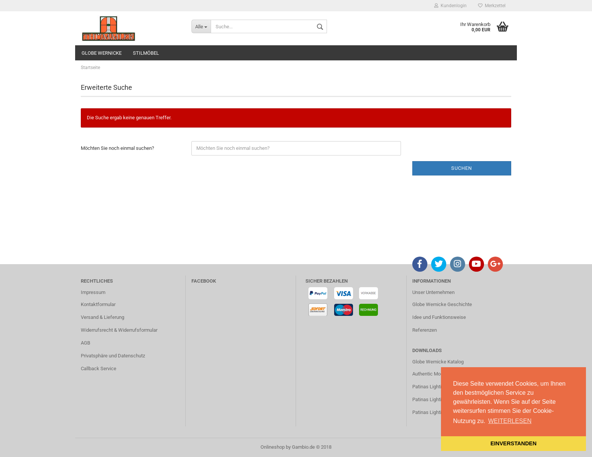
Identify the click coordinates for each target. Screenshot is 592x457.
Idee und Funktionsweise (439, 317)
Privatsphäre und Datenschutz (113, 356)
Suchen (461, 168)
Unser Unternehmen (433, 292)
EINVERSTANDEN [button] (513, 443)
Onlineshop (273, 447)
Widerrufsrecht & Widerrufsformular (119, 330)
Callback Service (98, 368)
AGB (85, 343)
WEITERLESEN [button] (510, 421)
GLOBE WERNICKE (102, 53)
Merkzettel (492, 5)
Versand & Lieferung (102, 317)
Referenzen (424, 330)
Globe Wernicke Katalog (438, 362)
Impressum (93, 292)
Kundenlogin (450, 5)
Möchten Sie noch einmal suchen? (117, 148)
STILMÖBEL (146, 53)
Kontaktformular (98, 304)
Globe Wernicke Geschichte (442, 304)
